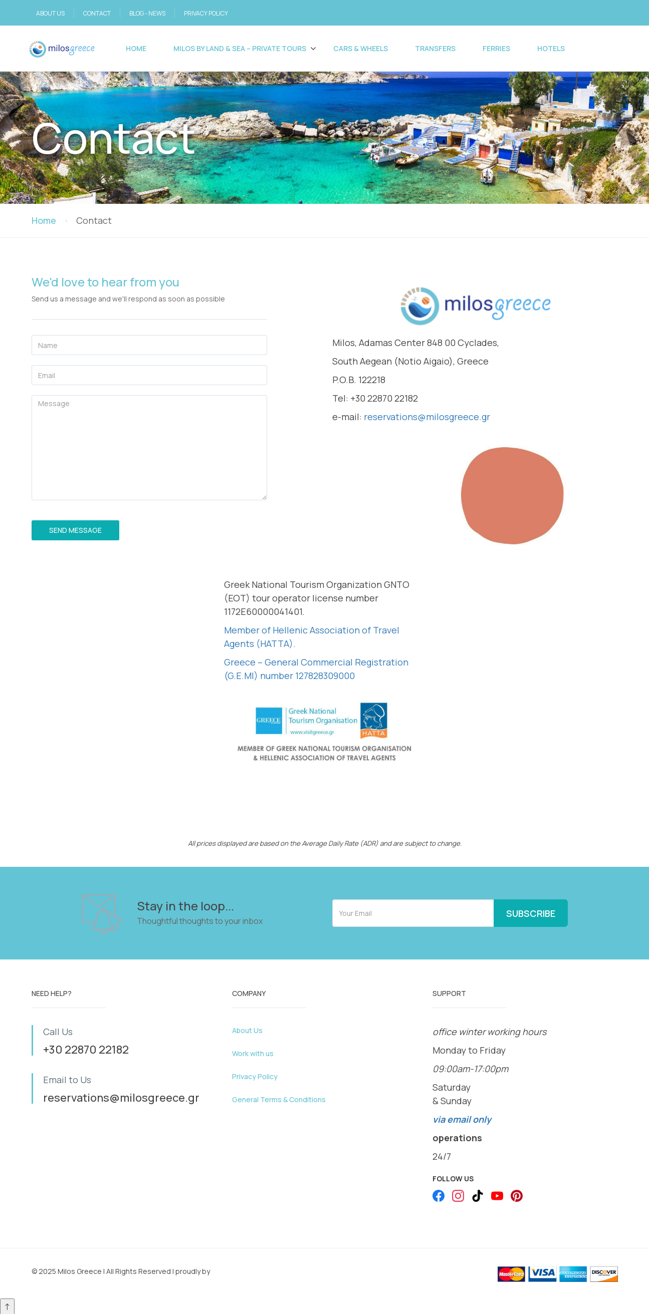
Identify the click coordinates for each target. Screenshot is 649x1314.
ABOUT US (50, 13)
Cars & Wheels (360, 48)
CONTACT (97, 13)
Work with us (253, 1053)
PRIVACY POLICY (206, 13)
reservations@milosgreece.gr (427, 417)
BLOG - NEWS (147, 13)
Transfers (435, 48)
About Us (247, 1030)
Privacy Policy (255, 1076)
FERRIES (496, 48)
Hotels (551, 48)
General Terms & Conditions (279, 1099)
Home (136, 48)
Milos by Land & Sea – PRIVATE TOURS (239, 48)
